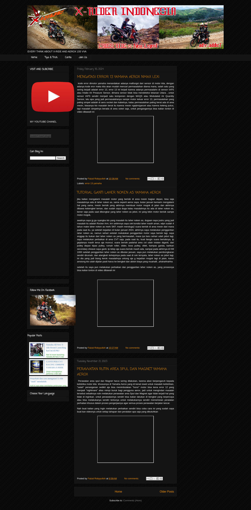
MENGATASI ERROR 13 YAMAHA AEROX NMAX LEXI (118, 77)
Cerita (68, 57)
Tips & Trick (51, 57)
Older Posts (167, 491)
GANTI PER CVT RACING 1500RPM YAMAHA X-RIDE (55, 364)
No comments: (133, 178)
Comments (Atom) (132, 500)
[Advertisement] (48, 220)
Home (34, 57)
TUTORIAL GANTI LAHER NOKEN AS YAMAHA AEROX (119, 192)
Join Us (83, 57)
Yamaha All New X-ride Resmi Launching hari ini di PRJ (56, 347)
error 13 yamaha (93, 183)
